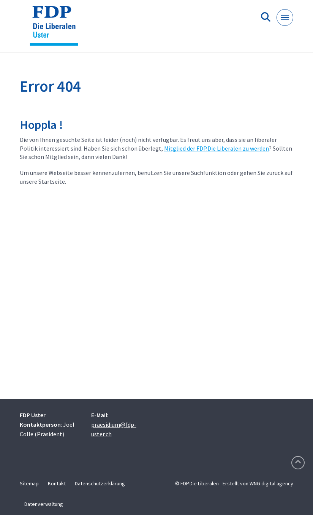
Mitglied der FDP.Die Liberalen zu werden (216, 148)
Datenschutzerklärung (100, 483)
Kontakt (57, 483)
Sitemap (29, 483)
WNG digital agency (271, 483)
